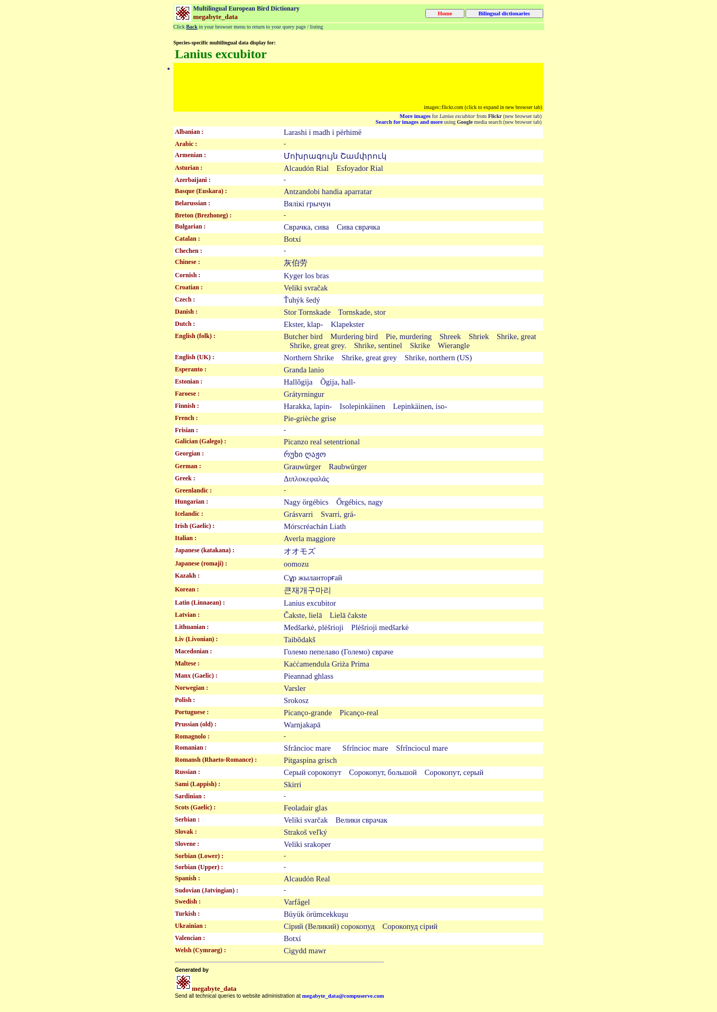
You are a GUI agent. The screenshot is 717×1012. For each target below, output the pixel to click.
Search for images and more (409, 122)
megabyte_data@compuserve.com (343, 996)
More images (415, 116)
